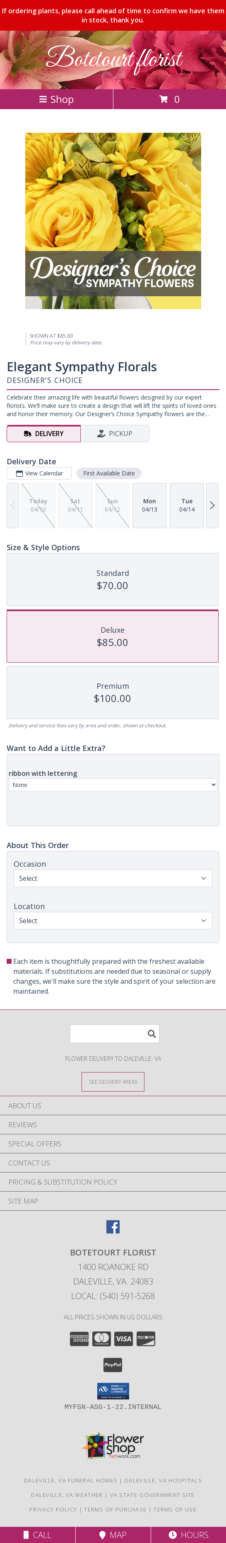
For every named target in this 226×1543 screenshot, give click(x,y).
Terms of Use (175, 1509)
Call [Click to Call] (37, 1535)
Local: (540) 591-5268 (113, 1296)
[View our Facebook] (113, 1231)
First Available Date (109, 473)
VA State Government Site (152, 1495)
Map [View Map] (113, 1535)
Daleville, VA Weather (67, 1495)
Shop (56, 99)
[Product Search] (114, 1033)
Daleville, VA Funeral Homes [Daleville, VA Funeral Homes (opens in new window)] (71, 1480)
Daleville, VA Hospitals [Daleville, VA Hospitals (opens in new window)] (163, 1480)
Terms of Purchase (115, 1509)
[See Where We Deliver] (113, 1081)
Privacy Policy (53, 1509)
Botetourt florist (113, 60)
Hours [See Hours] (188, 1535)
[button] (113, 1391)
